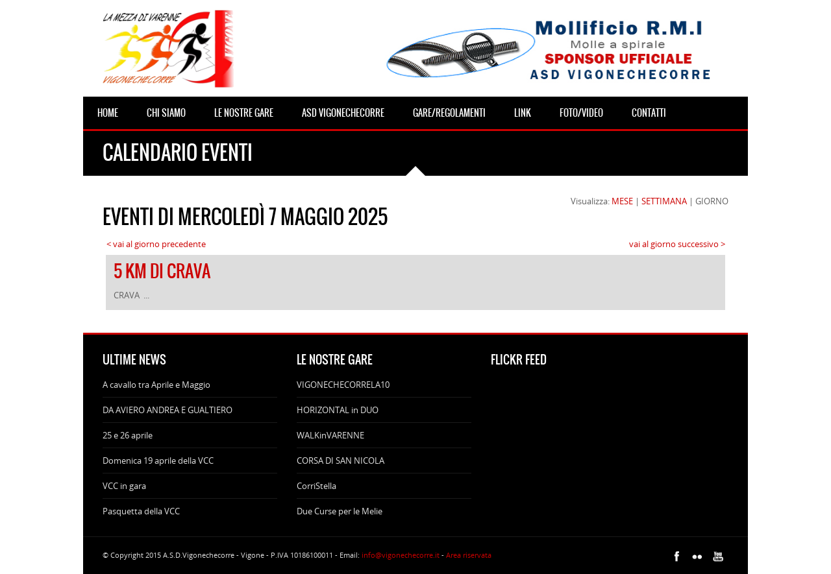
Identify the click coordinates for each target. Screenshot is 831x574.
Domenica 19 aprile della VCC (158, 460)
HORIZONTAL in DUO (337, 410)
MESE (622, 201)
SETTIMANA (664, 201)
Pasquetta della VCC (141, 511)
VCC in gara (124, 486)
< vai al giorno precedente (156, 244)
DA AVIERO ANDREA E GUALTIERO (167, 410)
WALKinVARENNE (330, 435)
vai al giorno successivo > (677, 244)
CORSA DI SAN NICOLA (340, 460)
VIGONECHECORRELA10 (343, 384)
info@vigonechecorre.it (401, 555)
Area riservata (468, 555)
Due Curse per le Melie (339, 511)
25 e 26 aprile (128, 435)
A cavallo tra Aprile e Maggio (156, 384)
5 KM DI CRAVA (162, 271)
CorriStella (316, 486)
